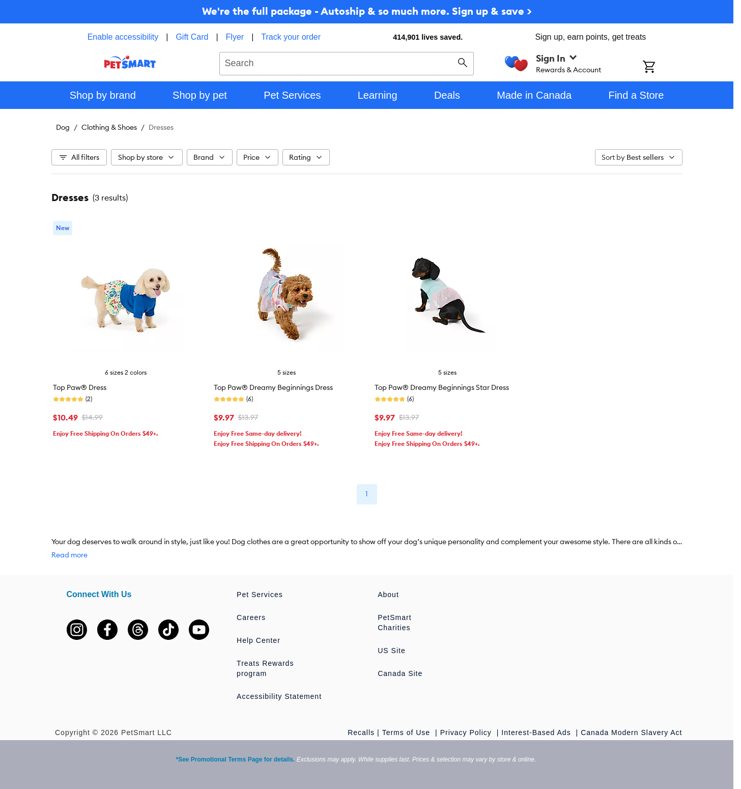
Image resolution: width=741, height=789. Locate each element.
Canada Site (400, 673)
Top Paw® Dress (79, 387)
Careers (251, 617)
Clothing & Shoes (109, 127)
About (388, 594)
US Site (391, 650)
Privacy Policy (467, 732)
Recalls (361, 732)
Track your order (291, 37)
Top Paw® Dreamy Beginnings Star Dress (442, 387)
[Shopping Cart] (662, 68)
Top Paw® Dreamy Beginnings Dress (273, 387)
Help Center (258, 640)
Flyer (235, 37)
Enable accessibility (123, 37)
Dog (63, 127)
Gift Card (192, 37)
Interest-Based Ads (537, 732)
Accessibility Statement (279, 696)
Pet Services (260, 594)
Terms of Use (407, 732)
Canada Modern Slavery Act (631, 732)
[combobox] (346, 62)
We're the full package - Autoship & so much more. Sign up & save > (367, 11)
